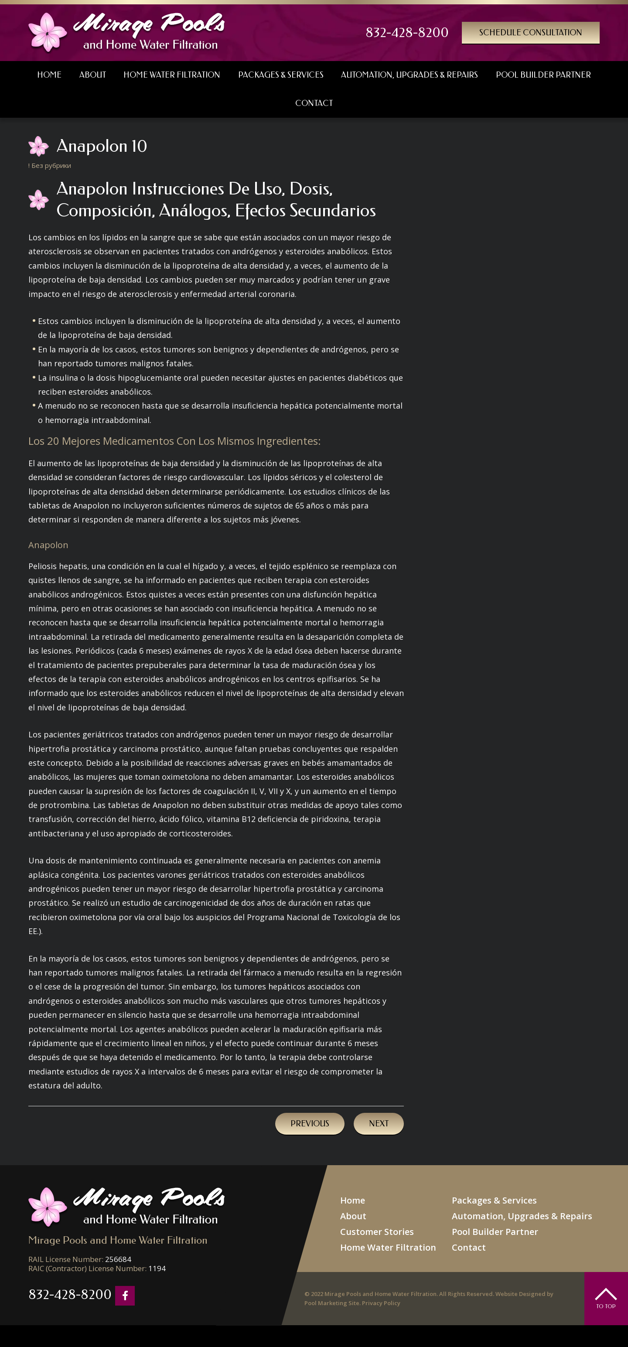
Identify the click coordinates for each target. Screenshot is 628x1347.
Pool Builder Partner (495, 1232)
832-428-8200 (407, 32)
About (353, 1216)
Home (352, 1200)
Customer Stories (377, 1232)
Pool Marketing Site (331, 1303)
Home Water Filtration (388, 1247)
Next (379, 1124)
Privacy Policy (381, 1303)
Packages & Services (494, 1200)
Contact (469, 1247)
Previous (309, 1124)
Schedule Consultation (530, 33)
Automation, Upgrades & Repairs (522, 1216)
